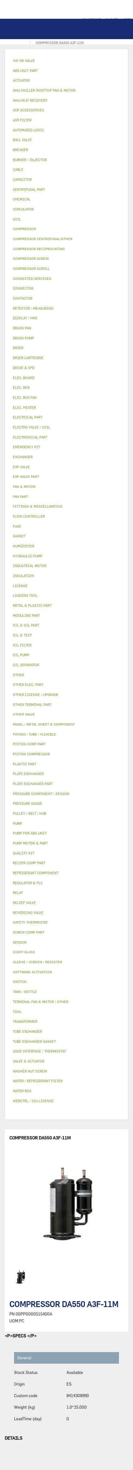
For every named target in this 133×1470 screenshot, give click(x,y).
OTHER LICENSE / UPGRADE (35, 694)
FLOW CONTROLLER (29, 516)
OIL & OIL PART (26, 625)
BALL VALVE (22, 140)
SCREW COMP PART (28, 932)
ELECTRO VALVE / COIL (31, 427)
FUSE (17, 526)
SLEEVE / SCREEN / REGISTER (37, 962)
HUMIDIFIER (23, 546)
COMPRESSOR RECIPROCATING (39, 249)
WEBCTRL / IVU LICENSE (33, 1101)
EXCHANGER (23, 457)
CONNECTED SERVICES (32, 278)
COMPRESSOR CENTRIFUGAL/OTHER (42, 239)
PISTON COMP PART (29, 744)
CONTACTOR (22, 298)
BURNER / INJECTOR (30, 160)
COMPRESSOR (24, 229)
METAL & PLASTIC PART (32, 605)
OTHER (18, 675)
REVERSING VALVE (28, 912)
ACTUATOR (21, 80)
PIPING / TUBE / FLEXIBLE (34, 734)
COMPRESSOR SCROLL (31, 268)
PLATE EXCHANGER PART (33, 784)
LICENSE (20, 586)
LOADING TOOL (25, 595)
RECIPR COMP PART (29, 863)
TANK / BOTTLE (25, 992)
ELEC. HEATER (24, 407)
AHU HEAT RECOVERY (30, 100)
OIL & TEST (22, 635)
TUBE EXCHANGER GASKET (34, 1041)
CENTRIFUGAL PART (29, 189)
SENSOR (20, 942)
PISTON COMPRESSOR (31, 754)
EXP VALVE (21, 467)
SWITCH (20, 982)
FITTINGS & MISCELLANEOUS (37, 506)
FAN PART (20, 496)
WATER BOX (22, 1091)
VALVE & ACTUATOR (28, 1061)
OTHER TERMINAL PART (32, 704)
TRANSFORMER (25, 1021)
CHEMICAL (22, 199)
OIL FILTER (22, 645)
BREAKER (20, 150)
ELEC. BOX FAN (25, 397)
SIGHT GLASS (24, 952)
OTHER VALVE (24, 714)
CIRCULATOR (23, 209)
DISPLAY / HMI (25, 318)
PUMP (17, 823)
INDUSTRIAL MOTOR (30, 566)
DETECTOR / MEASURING (33, 308)
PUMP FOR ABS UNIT (30, 833)
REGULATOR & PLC (28, 883)
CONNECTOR (23, 288)
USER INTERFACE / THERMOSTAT (39, 1051)
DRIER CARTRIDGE (28, 358)
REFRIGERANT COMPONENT (35, 873)
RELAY (18, 892)
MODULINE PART (26, 615)
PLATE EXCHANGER (28, 774)
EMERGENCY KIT (26, 447)
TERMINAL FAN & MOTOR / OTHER (40, 1002)
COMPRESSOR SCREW (31, 258)
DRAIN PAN (22, 328)
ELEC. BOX (21, 387)
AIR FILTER (22, 120)
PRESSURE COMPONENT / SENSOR (41, 794)
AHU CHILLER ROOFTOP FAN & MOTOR (44, 90)
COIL (17, 219)
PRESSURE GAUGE (27, 803)
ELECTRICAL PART (27, 417)
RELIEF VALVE (24, 902)
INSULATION (23, 576)
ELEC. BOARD (23, 378)
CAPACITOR (22, 179)
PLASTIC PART (24, 764)
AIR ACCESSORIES (28, 110)
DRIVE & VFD (23, 368)
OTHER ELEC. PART (28, 684)
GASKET (19, 536)
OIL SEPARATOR (26, 665)
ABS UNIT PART (25, 70)
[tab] (66, 61)
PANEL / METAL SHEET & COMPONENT (44, 724)
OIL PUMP (21, 655)
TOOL (17, 1012)
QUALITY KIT (23, 853)
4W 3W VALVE (24, 60)
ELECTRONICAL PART (30, 437)
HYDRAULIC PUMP (27, 556)
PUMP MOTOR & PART (30, 843)
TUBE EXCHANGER (27, 1031)
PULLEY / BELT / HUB (29, 813)
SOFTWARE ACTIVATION (32, 972)
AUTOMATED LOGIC (28, 130)
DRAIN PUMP (23, 338)
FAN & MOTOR (24, 486)
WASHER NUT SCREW (30, 1071)
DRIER (18, 348)
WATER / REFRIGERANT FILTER (38, 1081)
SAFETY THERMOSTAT (30, 922)
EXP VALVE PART (26, 476)
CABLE (18, 169)
